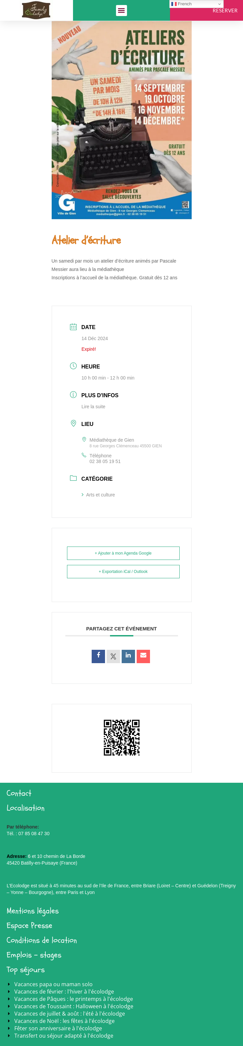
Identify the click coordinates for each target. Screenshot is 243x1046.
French (181, 4)
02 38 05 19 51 (105, 461)
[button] (121, 10)
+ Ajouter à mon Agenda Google (123, 553)
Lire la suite (94, 406)
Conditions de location (42, 940)
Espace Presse (29, 925)
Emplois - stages (34, 954)
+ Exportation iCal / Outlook (123, 571)
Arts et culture (98, 494)
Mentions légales (33, 910)
